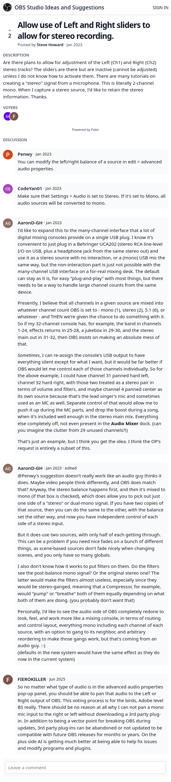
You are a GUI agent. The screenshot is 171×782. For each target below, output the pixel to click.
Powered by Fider (85, 129)
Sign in (161, 7)
